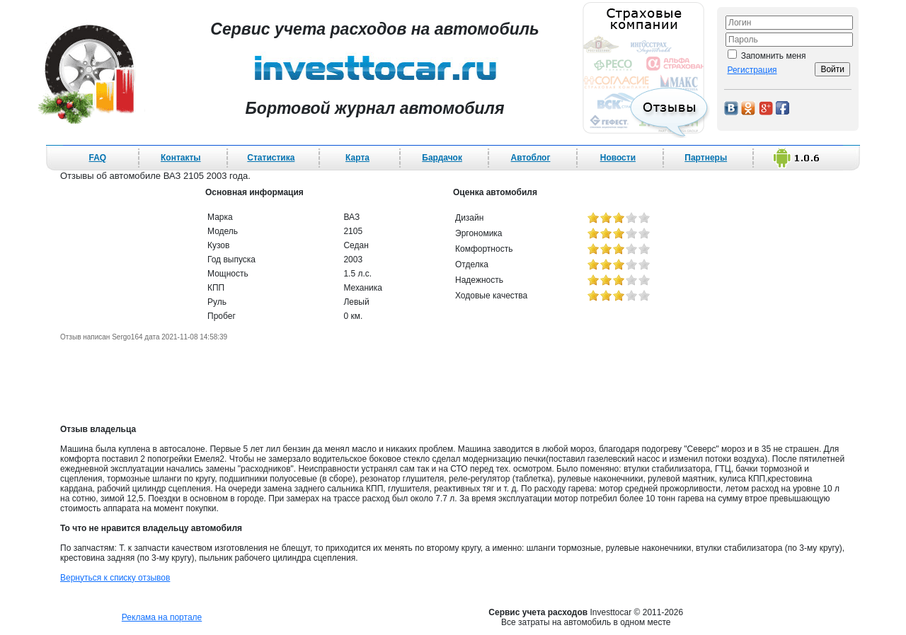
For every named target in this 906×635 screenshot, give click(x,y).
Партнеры (705, 158)
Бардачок (442, 158)
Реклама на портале (162, 617)
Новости (618, 158)
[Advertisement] (453, 382)
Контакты (181, 158)
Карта (357, 158)
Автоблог (531, 158)
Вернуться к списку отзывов (115, 578)
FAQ (98, 158)
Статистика (270, 158)
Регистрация (751, 70)
